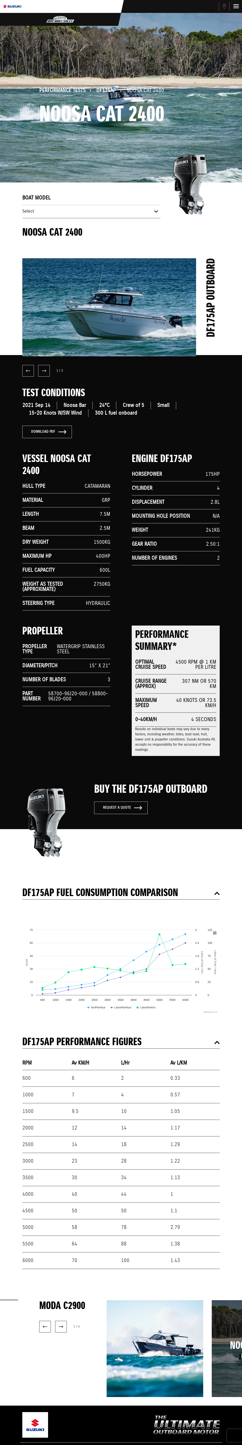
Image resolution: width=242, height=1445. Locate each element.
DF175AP (106, 90)
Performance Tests (62, 90)
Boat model (36, 198)
